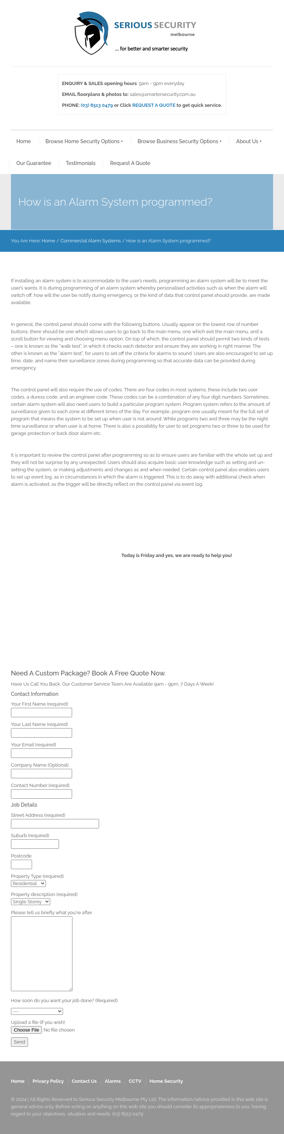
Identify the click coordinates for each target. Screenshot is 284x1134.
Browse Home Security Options (84, 141)
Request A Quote (130, 163)
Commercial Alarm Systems (90, 240)
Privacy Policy (48, 1081)
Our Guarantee (33, 163)
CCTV (135, 1081)
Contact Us (84, 1081)
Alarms (113, 1081)
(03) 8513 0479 (97, 105)
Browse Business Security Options (180, 141)
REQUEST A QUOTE (153, 105)
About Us (249, 141)
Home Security (166, 1081)
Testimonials (81, 163)
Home (23, 141)
